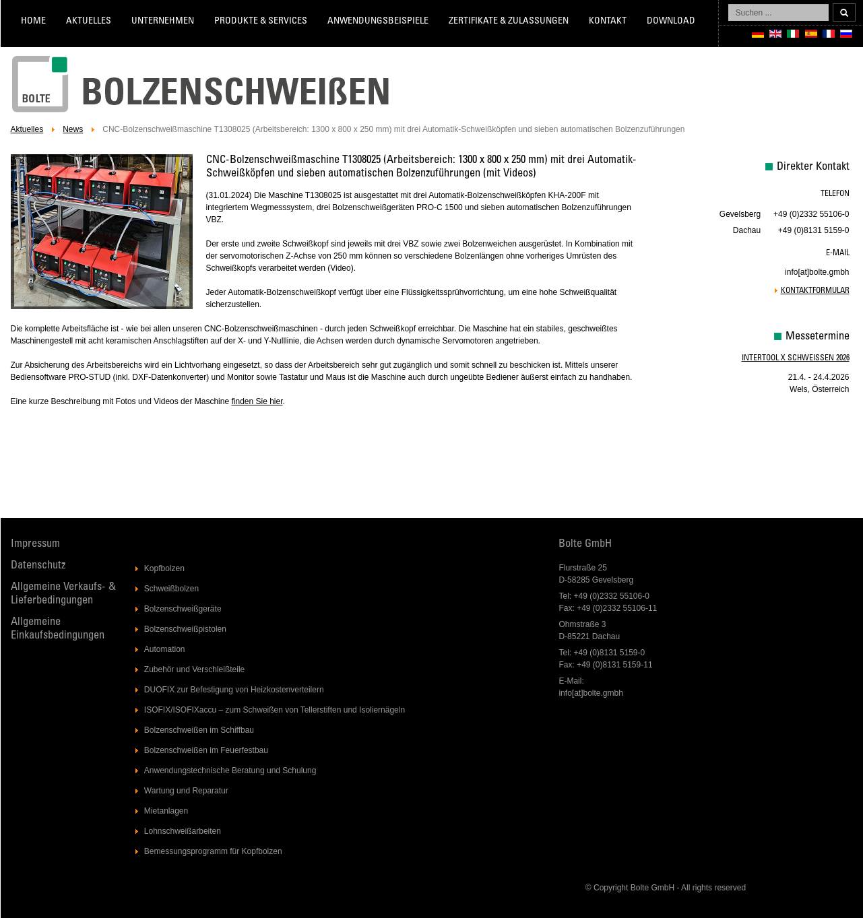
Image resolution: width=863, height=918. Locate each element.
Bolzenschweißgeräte (183, 609)
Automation (164, 649)
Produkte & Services (260, 21)
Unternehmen (162, 21)
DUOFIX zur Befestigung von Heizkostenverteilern (234, 689)
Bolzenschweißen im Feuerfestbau (206, 750)
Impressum (35, 544)
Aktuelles (88, 21)
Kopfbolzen (164, 568)
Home (33, 21)
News (73, 129)
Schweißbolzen (171, 588)
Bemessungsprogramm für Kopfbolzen (213, 851)
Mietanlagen (166, 811)
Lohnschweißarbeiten (182, 831)
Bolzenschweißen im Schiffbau (199, 730)
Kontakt (608, 21)
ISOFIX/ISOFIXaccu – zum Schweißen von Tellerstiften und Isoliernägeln (274, 710)
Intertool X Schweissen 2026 (796, 358)
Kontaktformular (815, 291)
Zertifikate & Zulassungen (509, 21)
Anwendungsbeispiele (377, 21)
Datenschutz (38, 566)
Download (671, 21)
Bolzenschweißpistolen (185, 629)
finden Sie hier (256, 401)
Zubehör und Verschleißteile (194, 669)
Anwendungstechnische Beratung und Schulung (230, 770)
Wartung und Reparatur (186, 790)
